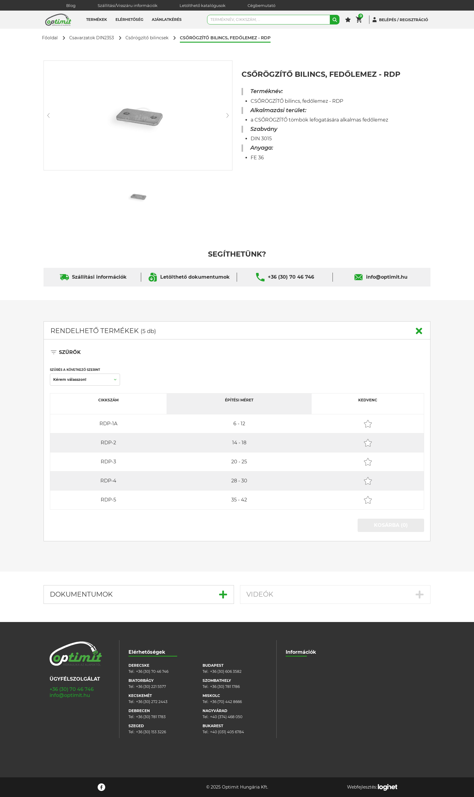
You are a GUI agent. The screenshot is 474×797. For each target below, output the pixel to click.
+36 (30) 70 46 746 (291, 277)
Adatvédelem (298, 701)
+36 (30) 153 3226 (151, 732)
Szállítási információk (99, 277)
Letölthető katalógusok (203, 5)
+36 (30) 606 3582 (226, 671)
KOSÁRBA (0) (391, 525)
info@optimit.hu (386, 277)
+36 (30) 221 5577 (151, 686)
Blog (71, 5)
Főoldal (50, 37)
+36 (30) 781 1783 (151, 716)
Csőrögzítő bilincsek (146, 37)
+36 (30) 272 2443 (151, 701)
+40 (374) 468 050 (226, 716)
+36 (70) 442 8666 (226, 701)
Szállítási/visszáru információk (312, 674)
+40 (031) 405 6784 (227, 732)
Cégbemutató (261, 5)
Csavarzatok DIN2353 (91, 37)
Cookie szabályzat (302, 692)
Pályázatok (296, 710)
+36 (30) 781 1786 (225, 686)
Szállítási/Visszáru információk (127, 5)
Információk (301, 652)
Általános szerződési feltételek (313, 683)
